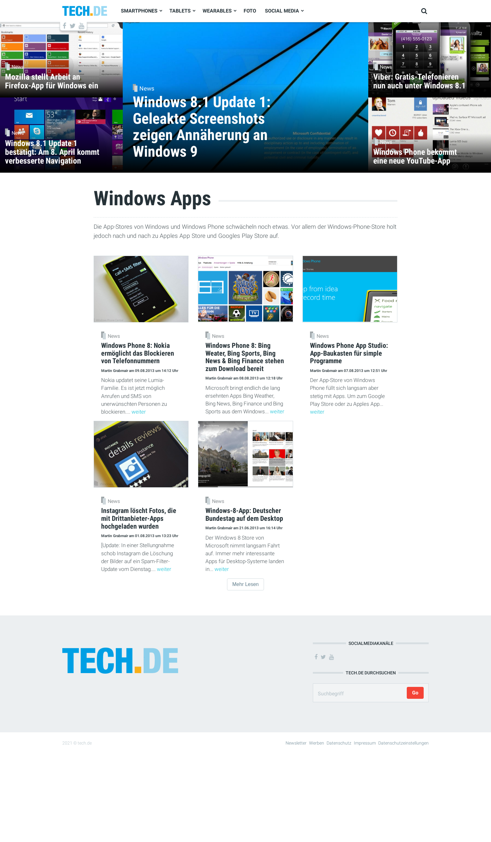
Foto (250, 11)
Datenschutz (339, 742)
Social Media (282, 11)
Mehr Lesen (245, 584)
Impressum (365, 742)
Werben (316, 742)
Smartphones (139, 11)
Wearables (217, 11)
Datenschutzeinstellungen (403, 742)
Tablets (180, 11)
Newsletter (296, 742)
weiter (139, 412)
